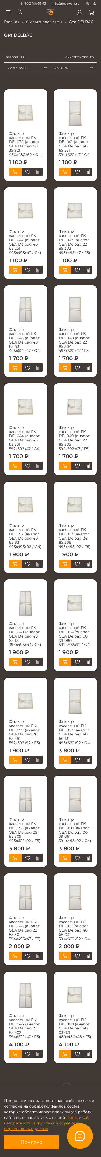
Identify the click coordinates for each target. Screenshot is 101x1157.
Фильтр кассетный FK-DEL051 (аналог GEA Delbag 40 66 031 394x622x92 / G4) (75, 928)
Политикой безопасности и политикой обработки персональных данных (46, 1123)
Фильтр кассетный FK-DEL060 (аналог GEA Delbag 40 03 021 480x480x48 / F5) (75, 1026)
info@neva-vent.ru (66, 3)
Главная (11, 21)
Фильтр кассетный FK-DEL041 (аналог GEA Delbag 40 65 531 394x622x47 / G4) (75, 144)
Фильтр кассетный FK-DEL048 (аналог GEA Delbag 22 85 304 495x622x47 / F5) (74, 340)
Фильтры (75, 67)
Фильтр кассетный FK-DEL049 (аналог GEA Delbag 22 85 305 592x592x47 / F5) (74, 438)
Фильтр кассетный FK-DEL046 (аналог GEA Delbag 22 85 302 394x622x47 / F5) (24, 1026)
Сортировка (29, 67)
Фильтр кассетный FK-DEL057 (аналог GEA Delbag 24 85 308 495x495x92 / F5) (74, 536)
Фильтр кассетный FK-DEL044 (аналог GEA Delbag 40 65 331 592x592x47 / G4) (25, 438)
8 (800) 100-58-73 (33, 3)
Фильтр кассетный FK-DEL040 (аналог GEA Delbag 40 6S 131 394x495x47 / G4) (25, 634)
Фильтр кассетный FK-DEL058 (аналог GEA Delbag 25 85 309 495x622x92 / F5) (24, 830)
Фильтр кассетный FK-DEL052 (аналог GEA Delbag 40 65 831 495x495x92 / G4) (25, 536)
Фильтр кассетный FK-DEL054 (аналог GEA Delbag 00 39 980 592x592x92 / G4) (75, 634)
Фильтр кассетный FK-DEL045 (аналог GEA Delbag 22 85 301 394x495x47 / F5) (24, 928)
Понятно (31, 1142)
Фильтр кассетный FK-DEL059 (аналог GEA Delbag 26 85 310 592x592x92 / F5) (24, 732)
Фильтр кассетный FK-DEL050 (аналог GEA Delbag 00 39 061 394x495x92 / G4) (75, 830)
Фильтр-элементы (44, 21)
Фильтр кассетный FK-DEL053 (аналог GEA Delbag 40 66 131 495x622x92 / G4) (75, 732)
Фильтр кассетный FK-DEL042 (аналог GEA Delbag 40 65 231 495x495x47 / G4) (25, 242)
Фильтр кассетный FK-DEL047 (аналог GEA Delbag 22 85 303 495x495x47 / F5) (74, 242)
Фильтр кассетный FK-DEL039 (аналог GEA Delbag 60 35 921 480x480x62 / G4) (25, 144)
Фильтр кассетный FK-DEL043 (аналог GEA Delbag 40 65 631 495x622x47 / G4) (25, 340)
